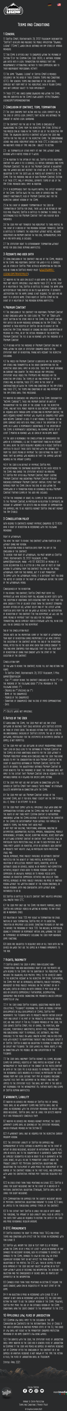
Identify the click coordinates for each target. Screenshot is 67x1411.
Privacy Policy (42, 1404)
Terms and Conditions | (28, 1404)
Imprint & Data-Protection (33, 1401)
